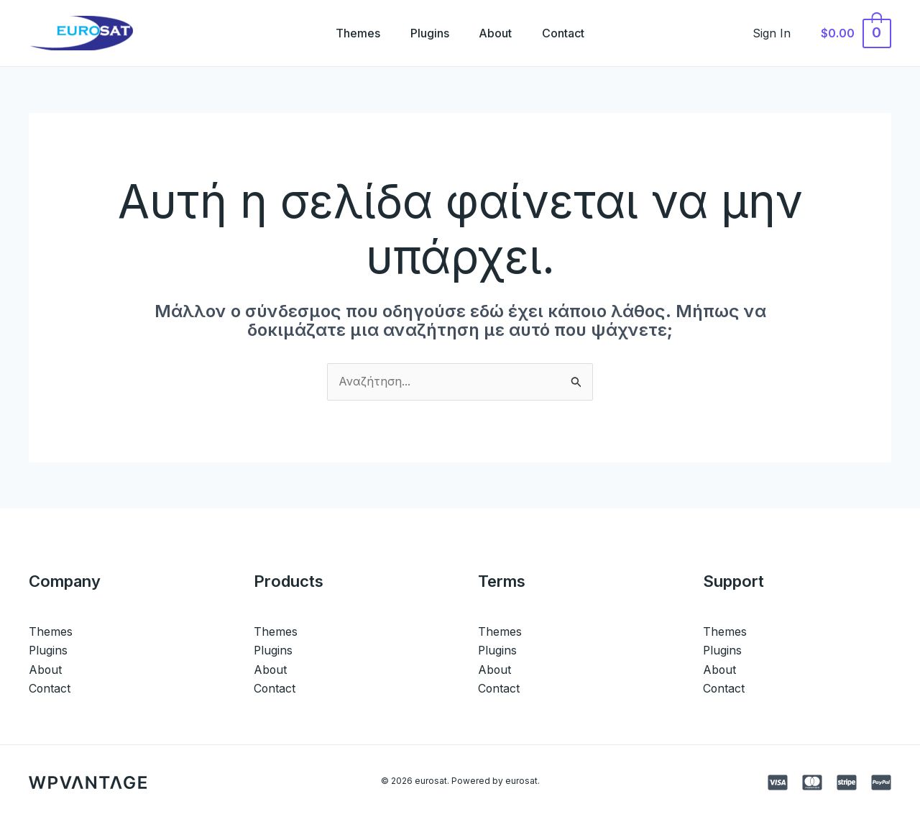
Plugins (427, 33)
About (498, 33)
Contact (570, 33)
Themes (351, 33)
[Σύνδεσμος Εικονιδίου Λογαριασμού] (779, 33)
